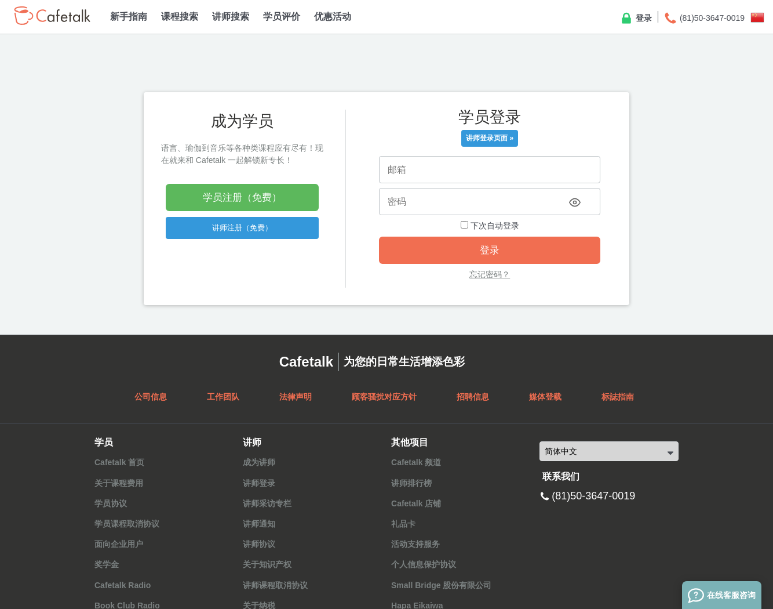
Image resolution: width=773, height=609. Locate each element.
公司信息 (150, 396)
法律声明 (295, 396)
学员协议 (110, 503)
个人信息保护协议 (423, 564)
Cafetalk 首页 (119, 462)
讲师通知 (259, 523)
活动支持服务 (415, 544)
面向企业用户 (118, 544)
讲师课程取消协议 (275, 585)
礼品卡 (403, 523)
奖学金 (106, 564)
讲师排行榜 (411, 483)
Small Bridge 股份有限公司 (441, 585)
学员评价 (281, 16)
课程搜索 (179, 16)
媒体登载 (545, 396)
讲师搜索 (230, 16)
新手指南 (128, 16)
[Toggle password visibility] (575, 202)
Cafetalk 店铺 (416, 503)
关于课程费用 (118, 483)
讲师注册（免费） (242, 227)
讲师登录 (259, 483)
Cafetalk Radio (122, 585)
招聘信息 (473, 396)
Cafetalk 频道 (416, 462)
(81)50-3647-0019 (704, 19)
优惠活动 (332, 16)
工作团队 (223, 396)
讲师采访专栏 (267, 503)
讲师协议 (259, 544)
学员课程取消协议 (126, 523)
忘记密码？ (489, 274)
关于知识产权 (267, 564)
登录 (635, 19)
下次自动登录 (490, 225)
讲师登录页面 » (489, 138)
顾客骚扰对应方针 (384, 396)
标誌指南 (617, 396)
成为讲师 (259, 462)
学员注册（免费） (242, 197)
